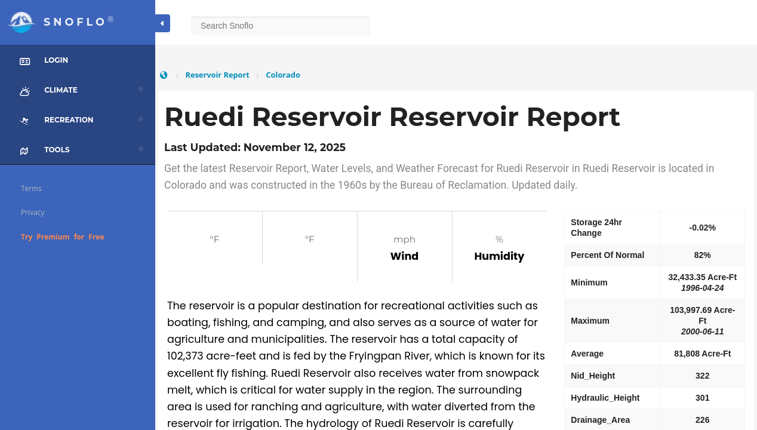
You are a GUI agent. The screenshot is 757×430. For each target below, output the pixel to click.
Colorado (283, 74)
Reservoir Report (217, 74)
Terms (31, 188)
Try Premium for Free (62, 237)
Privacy (33, 212)
